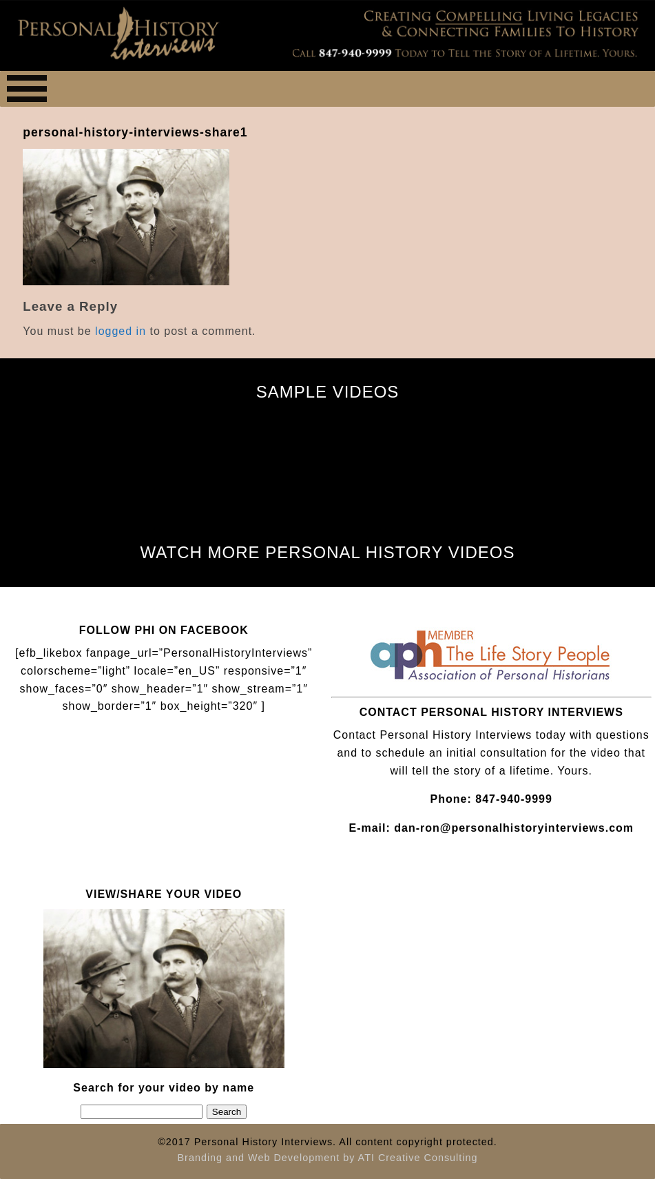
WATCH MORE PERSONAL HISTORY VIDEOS (328, 552)
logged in (120, 331)
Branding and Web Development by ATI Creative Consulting (327, 1157)
